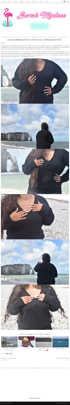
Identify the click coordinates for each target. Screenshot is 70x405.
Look (9, 1)
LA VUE (26, 348)
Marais (29, 51)
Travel (21, 1)
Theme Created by (62, 403)
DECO (40, 1)
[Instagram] (62, 1)
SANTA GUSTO (8, 359)
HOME (4, 1)
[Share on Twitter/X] (9, 353)
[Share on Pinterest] (11, 353)
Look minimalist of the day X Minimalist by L (35, 39)
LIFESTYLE (34, 1)
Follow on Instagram (35, 398)
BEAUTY (47, 1)
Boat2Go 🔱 (60, 348)
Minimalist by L (47, 55)
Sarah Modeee (8, 403)
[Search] (67, 1)
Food (27, 1)
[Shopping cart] (65, 1)
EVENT (15, 1)
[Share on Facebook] (7, 353)
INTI (62, 359)
